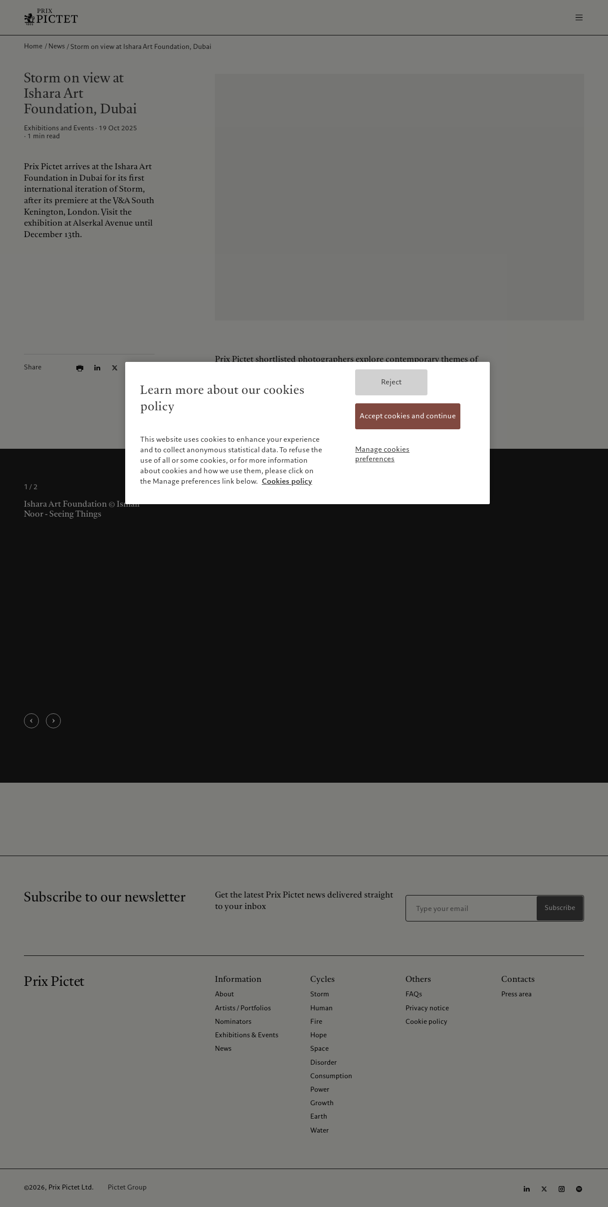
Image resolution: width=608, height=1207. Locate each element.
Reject (391, 382)
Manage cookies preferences (382, 454)
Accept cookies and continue (408, 416)
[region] (307, 433)
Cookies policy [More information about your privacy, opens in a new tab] (287, 481)
